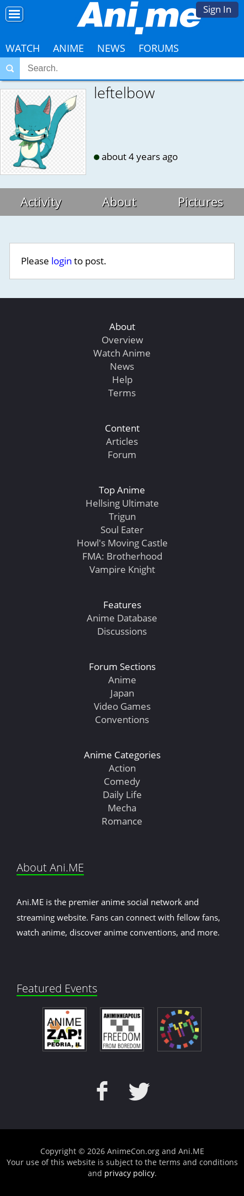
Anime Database (122, 618)
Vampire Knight (122, 569)
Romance (122, 821)
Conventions (122, 719)
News (111, 48)
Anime (68, 48)
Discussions (122, 631)
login (61, 260)
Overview (122, 339)
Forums (159, 48)
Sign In (217, 9)
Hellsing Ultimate (122, 503)
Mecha (122, 807)
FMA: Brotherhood (122, 556)
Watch (23, 48)
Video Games (122, 706)
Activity (40, 201)
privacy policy (129, 1173)
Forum (122, 454)
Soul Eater (122, 529)
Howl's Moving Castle (122, 542)
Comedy (122, 781)
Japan (122, 693)
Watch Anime (122, 353)
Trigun (122, 516)
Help (122, 379)
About (119, 201)
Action (122, 768)
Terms (122, 392)
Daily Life (122, 794)
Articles (122, 441)
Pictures (201, 201)
